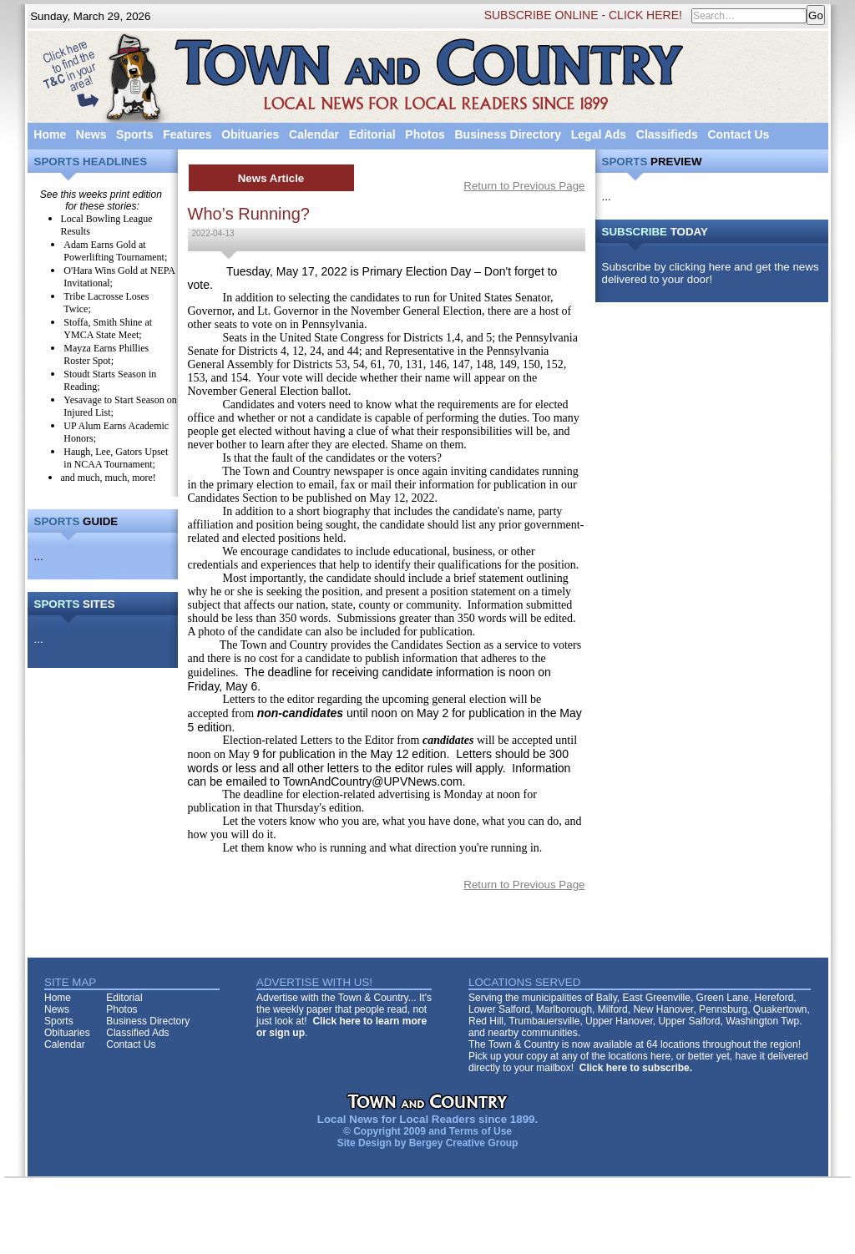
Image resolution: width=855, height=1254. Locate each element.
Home (49, 134)
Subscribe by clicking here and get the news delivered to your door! (710, 273)
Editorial (372, 134)
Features (187, 134)
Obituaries (250, 134)
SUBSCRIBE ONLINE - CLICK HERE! (583, 15)
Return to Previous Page (523, 186)
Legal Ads (598, 134)
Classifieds (667, 134)
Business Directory (507, 134)
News (91, 134)
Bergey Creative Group (464, 1143)
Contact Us (738, 134)
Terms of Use (480, 1131)
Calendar (314, 134)
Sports (134, 134)
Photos (424, 134)
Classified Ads (137, 1033)
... (38, 556)
